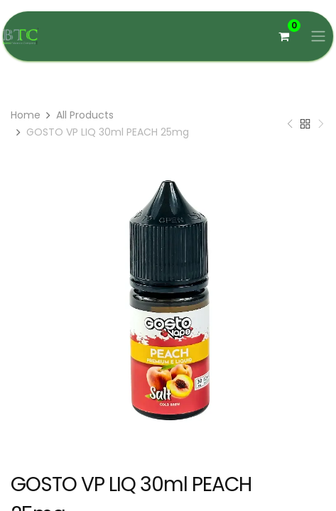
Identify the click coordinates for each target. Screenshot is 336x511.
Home (25, 115)
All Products (85, 115)
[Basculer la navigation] (318, 36)
